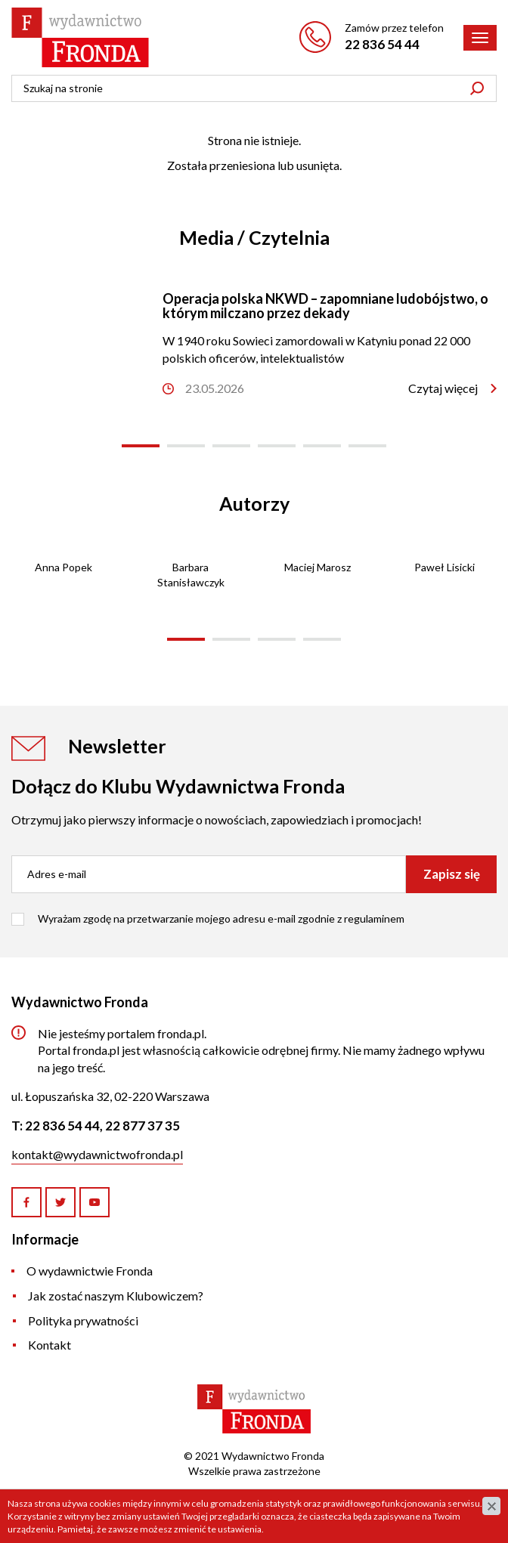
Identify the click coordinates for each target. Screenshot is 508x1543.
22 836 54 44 (382, 44)
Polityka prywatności (83, 1320)
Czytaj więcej (443, 388)
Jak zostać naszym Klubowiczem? (115, 1295)
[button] (141, 445)
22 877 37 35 (142, 1125)
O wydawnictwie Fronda (89, 1270)
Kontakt (49, 1344)
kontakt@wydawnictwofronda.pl (97, 1154)
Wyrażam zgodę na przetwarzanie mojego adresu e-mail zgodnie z (221, 918)
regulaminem (374, 918)
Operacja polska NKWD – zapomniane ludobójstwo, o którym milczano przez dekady (325, 306)
